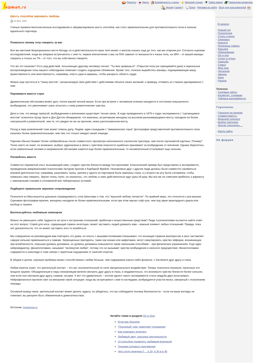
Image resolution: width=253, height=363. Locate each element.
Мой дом (223, 67)
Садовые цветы (227, 92)
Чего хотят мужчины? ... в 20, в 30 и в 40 (142, 351)
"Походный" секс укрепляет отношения (141, 326)
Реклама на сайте (207, 7)
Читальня (223, 71)
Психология (225, 33)
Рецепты (131, 2)
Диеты (145, 2)
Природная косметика (240, 2)
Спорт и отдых (226, 58)
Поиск (192, 7)
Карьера (223, 48)
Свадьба (223, 61)
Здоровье (224, 39)
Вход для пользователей (235, 7)
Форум (169, 7)
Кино (221, 77)
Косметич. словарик (230, 95)
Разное (222, 80)
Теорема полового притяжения (137, 346)
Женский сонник (194, 2)
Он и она (223, 55)
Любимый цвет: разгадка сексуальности (142, 336)
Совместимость (227, 115)
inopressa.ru (30, 307)
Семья (222, 64)
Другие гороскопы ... (230, 125)
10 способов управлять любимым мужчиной (145, 341)
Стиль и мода (226, 36)
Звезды (222, 74)
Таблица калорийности (232, 98)
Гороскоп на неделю (230, 112)
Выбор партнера (228, 122)
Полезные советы (229, 45)
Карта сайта (225, 131)
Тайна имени (216, 2)
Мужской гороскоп (229, 119)
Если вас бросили (129, 321)
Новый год (224, 29)
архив (178, 7)
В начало (223, 24)
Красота (223, 42)
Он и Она (149, 315)
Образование (226, 52)
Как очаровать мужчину (132, 331)
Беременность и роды (167, 2)
